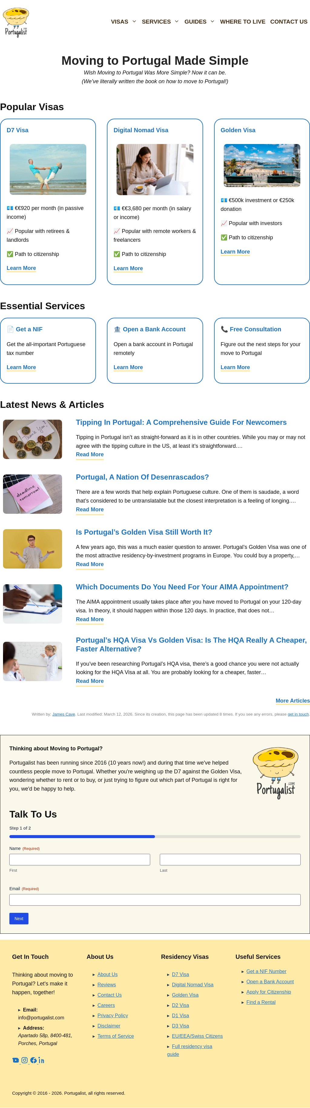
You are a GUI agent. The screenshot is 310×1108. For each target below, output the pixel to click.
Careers (106, 1005)
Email (24, 889)
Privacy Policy (112, 1015)
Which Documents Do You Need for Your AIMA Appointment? (182, 587)
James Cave (63, 714)
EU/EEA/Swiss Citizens (197, 1036)
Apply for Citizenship (268, 992)
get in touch (298, 714)
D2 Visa (180, 1005)
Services (162, 21)
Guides (201, 21)
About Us (107, 974)
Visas (125, 21)
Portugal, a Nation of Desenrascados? (142, 477)
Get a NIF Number (266, 971)
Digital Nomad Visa (141, 130)
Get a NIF (29, 329)
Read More (90, 454)
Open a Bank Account (154, 329)
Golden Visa (238, 130)
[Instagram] (25, 1062)
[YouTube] (16, 1062)
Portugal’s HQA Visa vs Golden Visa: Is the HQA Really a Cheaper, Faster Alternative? (191, 644)
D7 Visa (17, 130)
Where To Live (242, 21)
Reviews (106, 984)
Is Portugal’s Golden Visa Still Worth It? (144, 532)
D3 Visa (180, 1025)
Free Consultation (255, 329)
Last (163, 870)
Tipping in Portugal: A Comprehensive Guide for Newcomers (181, 422)
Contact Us (289, 21)
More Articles (293, 701)
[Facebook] (34, 1062)
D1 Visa (180, 1015)
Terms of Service (115, 1036)
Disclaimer (108, 1025)
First (13, 870)
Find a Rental (260, 1002)
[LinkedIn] (42, 1062)
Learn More (21, 268)
